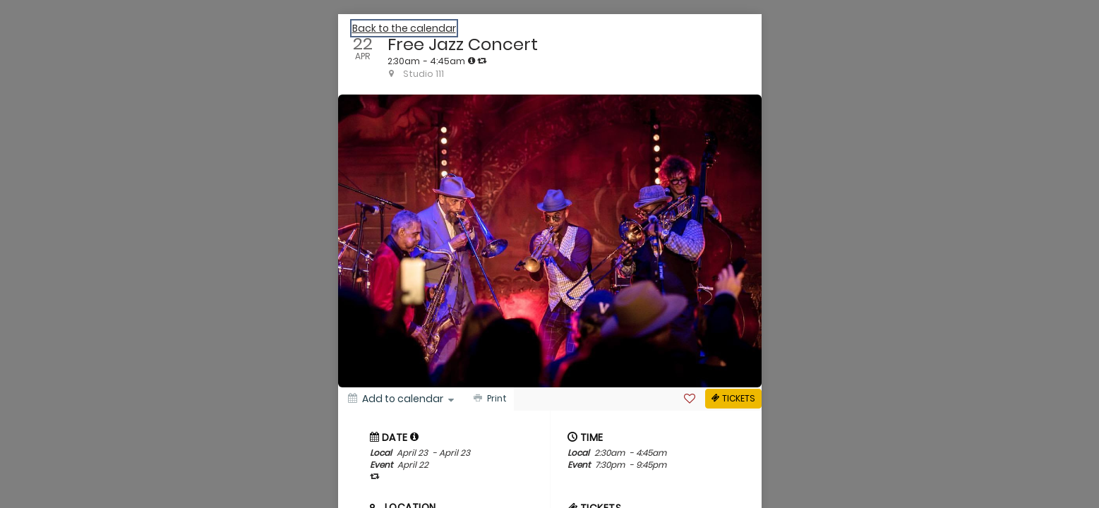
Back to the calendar (404, 28)
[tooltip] (471, 60)
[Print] (489, 399)
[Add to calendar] (401, 399)
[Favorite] (690, 398)
